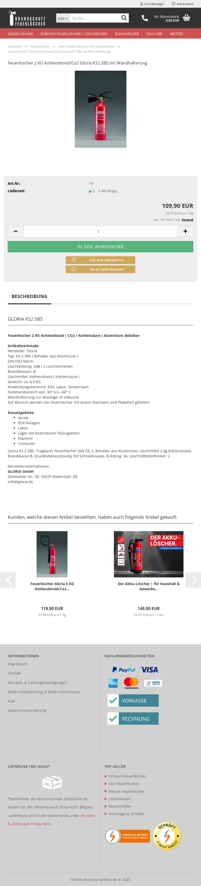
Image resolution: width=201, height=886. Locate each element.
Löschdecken (117, 798)
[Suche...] (63, 18)
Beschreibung (29, 296)
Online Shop (81, 879)
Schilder (154, 33)
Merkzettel (182, 4)
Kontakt (14, 673)
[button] (7, 580)
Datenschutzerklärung (27, 710)
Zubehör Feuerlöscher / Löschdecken (73, 33)
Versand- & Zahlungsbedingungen (37, 682)
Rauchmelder (127, 33)
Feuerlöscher (20, 33)
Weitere (176, 33)
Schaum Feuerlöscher (125, 776)
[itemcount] (100, 231)
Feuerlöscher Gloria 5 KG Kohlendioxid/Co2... (52, 586)
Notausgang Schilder (124, 813)
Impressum (17, 663)
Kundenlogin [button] (152, 4)
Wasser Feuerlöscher (124, 791)
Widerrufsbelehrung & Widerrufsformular (44, 691)
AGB (11, 701)
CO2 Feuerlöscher (121, 783)
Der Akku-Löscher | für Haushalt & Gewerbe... (149, 586)
